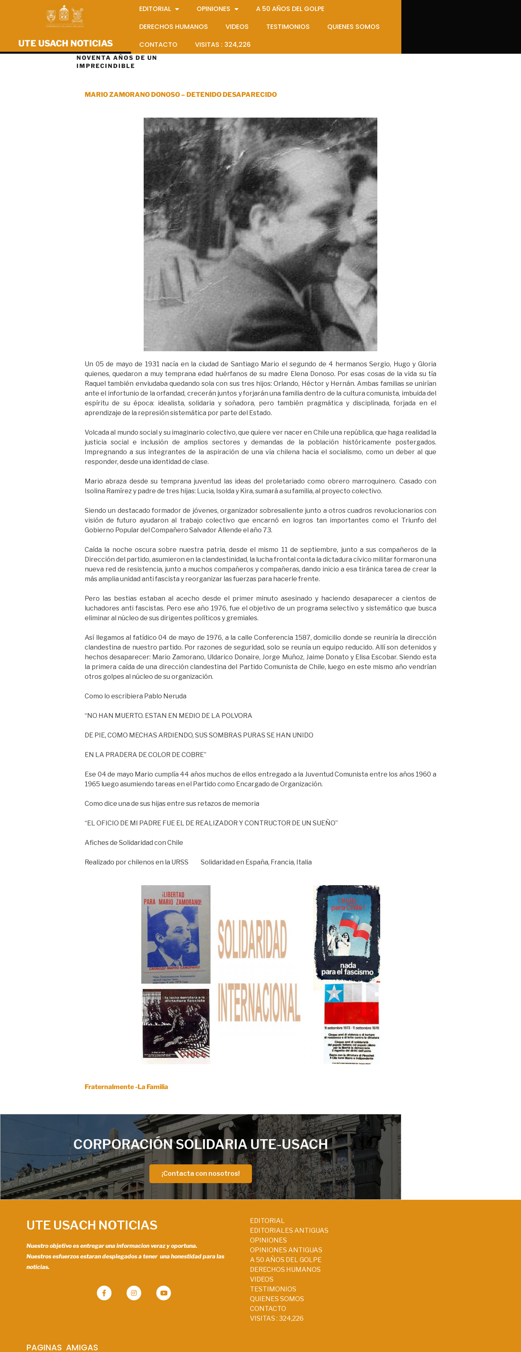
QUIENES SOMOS (246, 1304)
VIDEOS (230, 1285)
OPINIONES (237, 1245)
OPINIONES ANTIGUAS (255, 1255)
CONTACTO (237, 1314)
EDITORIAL (236, 1226)
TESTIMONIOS (242, 1294)
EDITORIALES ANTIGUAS (258, 1236)
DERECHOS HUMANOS (254, 1275)
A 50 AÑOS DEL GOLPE (254, 1265)
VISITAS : (245, 1324)
